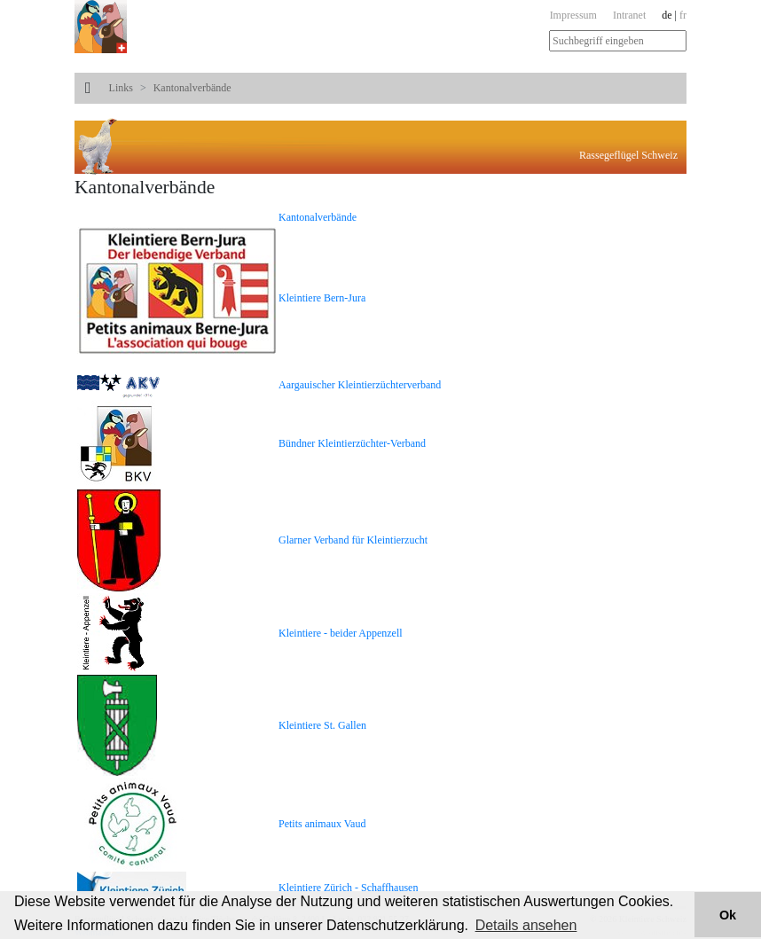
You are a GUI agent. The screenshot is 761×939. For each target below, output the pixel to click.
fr (682, 15)
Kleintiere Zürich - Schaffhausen (348, 887)
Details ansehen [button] (526, 925)
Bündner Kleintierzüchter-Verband (352, 443)
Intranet (629, 15)
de (666, 15)
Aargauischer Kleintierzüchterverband (360, 385)
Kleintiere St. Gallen (322, 725)
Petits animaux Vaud (322, 824)
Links (121, 88)
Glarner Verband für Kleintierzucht (353, 540)
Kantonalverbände (192, 88)
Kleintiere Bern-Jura (322, 298)
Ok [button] (727, 915)
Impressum (573, 15)
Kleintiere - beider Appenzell (341, 633)
